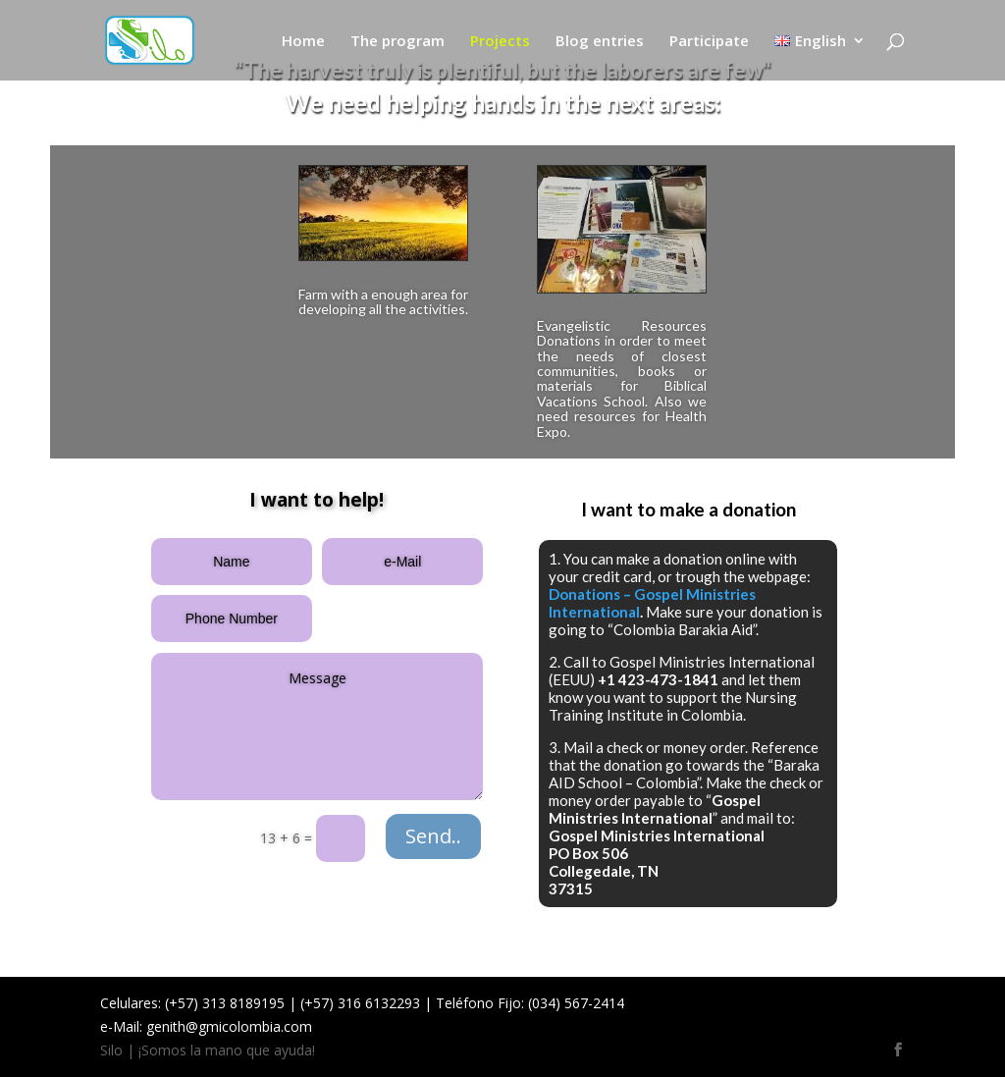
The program (397, 41)
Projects (500, 41)
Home (303, 41)
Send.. (433, 836)
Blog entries (599, 41)
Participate (709, 41)
